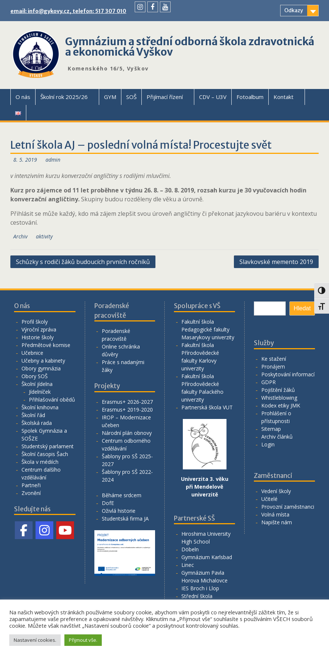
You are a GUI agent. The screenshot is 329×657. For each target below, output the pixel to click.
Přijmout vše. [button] (83, 640)
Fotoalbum (249, 96)
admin (53, 159)
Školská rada (36, 422)
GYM (110, 96)
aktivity (44, 236)
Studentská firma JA (125, 518)
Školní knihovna (39, 407)
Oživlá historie (118, 510)
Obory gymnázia (41, 368)
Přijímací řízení (165, 96)
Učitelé (269, 498)
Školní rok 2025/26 (64, 96)
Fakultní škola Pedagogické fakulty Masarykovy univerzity (207, 329)
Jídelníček (40, 391)
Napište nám (276, 522)
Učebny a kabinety (43, 360)
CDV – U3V (212, 96)
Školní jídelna (37, 383)
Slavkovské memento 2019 (276, 262)
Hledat (301, 308)
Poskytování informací (288, 374)
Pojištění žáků (278, 389)
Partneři (31, 485)
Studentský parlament (47, 446)
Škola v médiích (39, 461)
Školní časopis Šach (44, 454)
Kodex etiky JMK (280, 405)
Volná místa (275, 514)
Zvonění (31, 492)
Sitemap (271, 428)
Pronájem (273, 366)
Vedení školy (276, 491)
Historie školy (37, 337)
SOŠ (131, 96)
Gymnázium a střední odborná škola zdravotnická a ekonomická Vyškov (189, 47)
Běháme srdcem (121, 495)
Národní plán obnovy (127, 432)
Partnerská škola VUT (207, 407)
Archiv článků (277, 436)
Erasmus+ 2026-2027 (127, 401)
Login (268, 444)
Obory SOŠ (34, 376)
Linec (187, 564)
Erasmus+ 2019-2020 (127, 409)
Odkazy (293, 10)
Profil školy (34, 321)
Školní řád (33, 415)
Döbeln (190, 549)
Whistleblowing (279, 397)
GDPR (268, 382)
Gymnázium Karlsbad (206, 557)
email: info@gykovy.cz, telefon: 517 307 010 (68, 11)
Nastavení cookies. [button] (35, 640)
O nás (23, 96)
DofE (108, 502)
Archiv (20, 236)
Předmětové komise (45, 345)
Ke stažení (273, 358)
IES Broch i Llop (200, 588)
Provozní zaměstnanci (287, 506)
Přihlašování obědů (52, 399)
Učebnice (32, 352)
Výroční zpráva (38, 329)
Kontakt (283, 96)
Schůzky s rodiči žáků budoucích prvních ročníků (83, 262)
